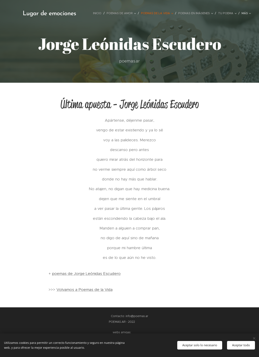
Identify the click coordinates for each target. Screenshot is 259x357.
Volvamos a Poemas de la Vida (84, 289)
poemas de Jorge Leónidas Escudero (86, 273)
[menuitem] (98, 13)
